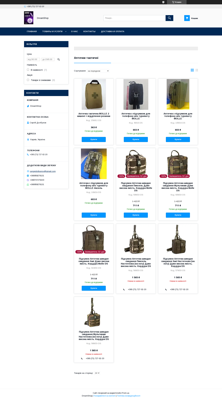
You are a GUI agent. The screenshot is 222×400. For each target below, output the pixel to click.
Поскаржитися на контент (104, 396)
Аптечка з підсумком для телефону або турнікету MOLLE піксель (93, 185)
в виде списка (196, 71)
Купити (93, 139)
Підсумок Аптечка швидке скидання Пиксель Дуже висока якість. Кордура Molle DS (135, 187)
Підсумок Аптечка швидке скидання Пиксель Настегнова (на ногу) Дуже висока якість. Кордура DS (136, 262)
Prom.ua (125, 393)
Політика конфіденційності (128, 396)
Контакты (89, 31)
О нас (74, 31)
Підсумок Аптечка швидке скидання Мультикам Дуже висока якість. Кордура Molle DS (178, 187)
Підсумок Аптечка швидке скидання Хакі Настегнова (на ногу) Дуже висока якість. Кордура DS (178, 262)
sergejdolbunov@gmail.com (43, 171)
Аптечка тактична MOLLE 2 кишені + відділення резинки (93, 114)
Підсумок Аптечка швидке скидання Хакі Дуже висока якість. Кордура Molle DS (93, 261)
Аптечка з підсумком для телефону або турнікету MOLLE (135, 116)
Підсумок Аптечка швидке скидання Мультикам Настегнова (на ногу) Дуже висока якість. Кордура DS (94, 335)
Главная (32, 31)
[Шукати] (169, 18)
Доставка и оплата (112, 31)
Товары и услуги (52, 31)
